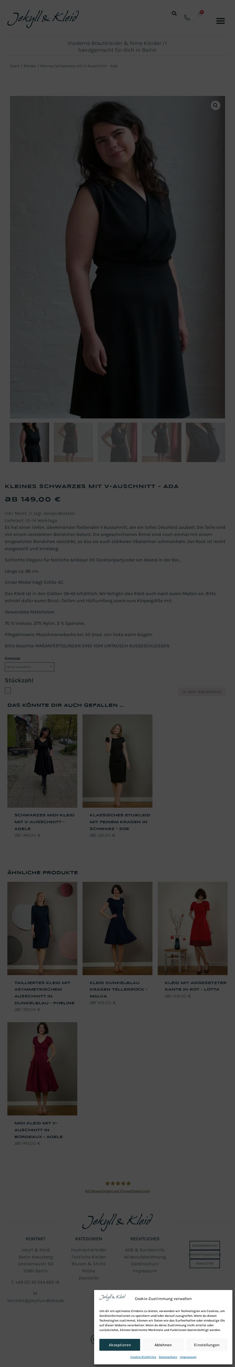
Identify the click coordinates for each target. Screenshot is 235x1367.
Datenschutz (168, 1357)
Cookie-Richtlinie (143, 1357)
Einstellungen (206, 1345)
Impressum (188, 1357)
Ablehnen (163, 1345)
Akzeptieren (120, 1345)
